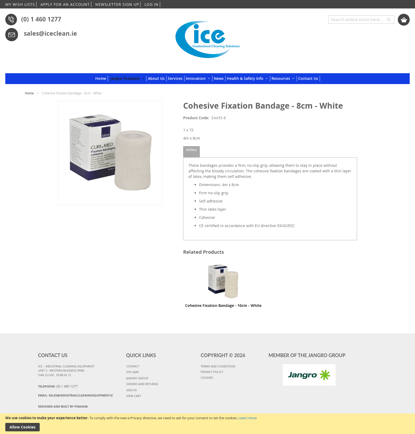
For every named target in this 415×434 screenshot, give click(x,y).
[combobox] (361, 19)
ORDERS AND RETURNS (142, 384)
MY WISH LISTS (20, 4)
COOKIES (207, 378)
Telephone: (58, 386)
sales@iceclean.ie (50, 33)
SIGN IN (131, 390)
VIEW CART (133, 396)
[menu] (207, 78)
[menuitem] (101, 78)
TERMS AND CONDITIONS (218, 366)
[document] (207, 423)
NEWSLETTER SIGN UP (117, 4)
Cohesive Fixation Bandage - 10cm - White (223, 305)
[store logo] (207, 37)
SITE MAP (132, 372)
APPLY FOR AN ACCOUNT (65, 4)
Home (29, 93)
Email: (75, 395)
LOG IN (152, 4)
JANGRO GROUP (137, 378)
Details (191, 150)
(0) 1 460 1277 (41, 19)
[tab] (191, 151)
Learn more (247, 417)
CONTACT (132, 366)
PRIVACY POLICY (212, 372)
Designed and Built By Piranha (63, 406)
